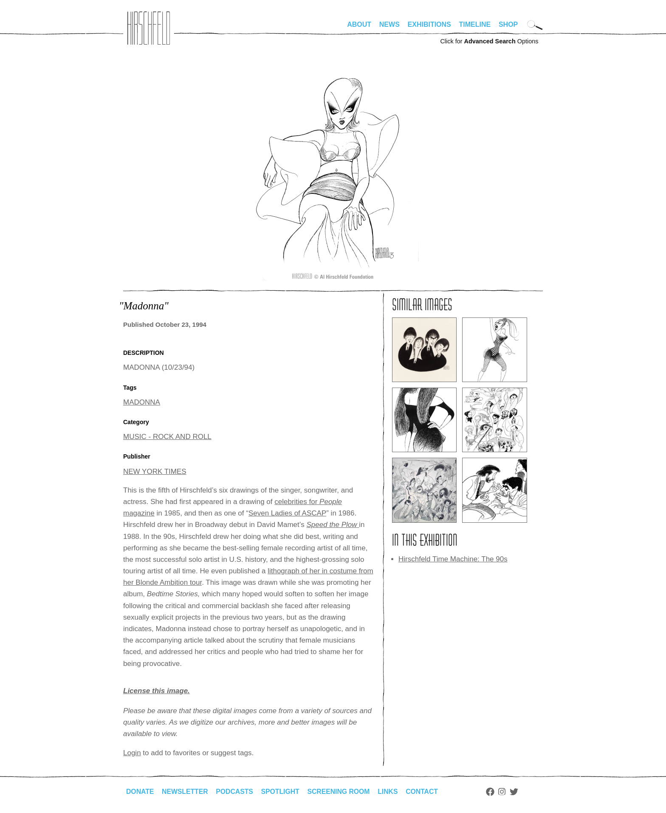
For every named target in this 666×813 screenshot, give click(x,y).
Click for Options (489, 41)
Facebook (494, 792)
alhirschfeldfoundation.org (148, 28)
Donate (140, 791)
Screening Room (341, 791)
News (389, 24)
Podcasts (236, 791)
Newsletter (185, 791)
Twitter (518, 792)
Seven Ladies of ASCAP (287, 513)
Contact (425, 791)
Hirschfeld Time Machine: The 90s (453, 559)
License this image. (156, 691)
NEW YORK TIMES (154, 471)
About (359, 24)
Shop (508, 24)
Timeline (475, 24)
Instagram (506, 792)
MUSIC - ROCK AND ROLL (167, 437)
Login (132, 753)
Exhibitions (429, 24)
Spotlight (282, 791)
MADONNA (141, 402)
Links (391, 791)
